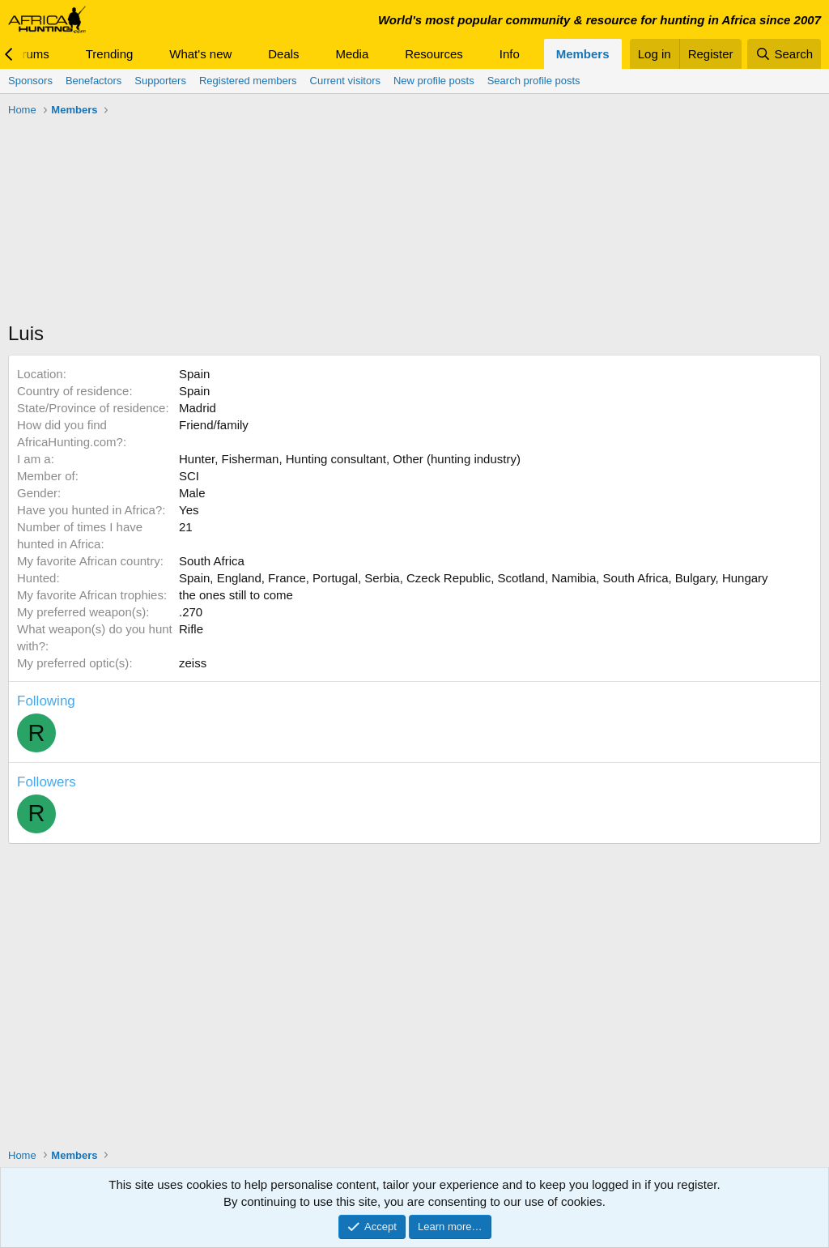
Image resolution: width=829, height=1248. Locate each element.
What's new (200, 54)
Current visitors (345, 81)
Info (510, 54)
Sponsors (30, 81)
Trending (110, 54)
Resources (434, 54)
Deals (283, 54)
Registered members (248, 81)
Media (351, 54)
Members (583, 54)
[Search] (784, 54)
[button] (62, 54)
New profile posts (433, 81)
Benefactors (93, 81)
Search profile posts (533, 81)
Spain (194, 374)
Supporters (160, 81)
